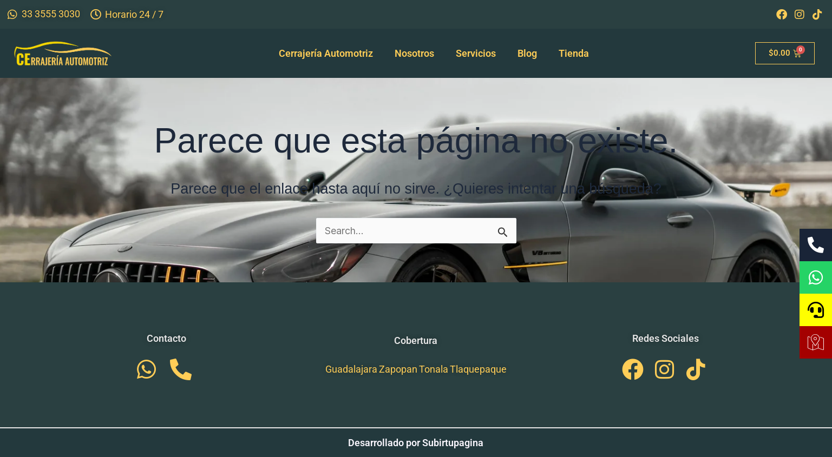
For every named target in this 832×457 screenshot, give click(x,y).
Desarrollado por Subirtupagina (415, 442)
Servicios (476, 53)
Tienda (574, 53)
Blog (527, 53)
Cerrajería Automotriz (326, 53)
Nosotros (414, 53)
